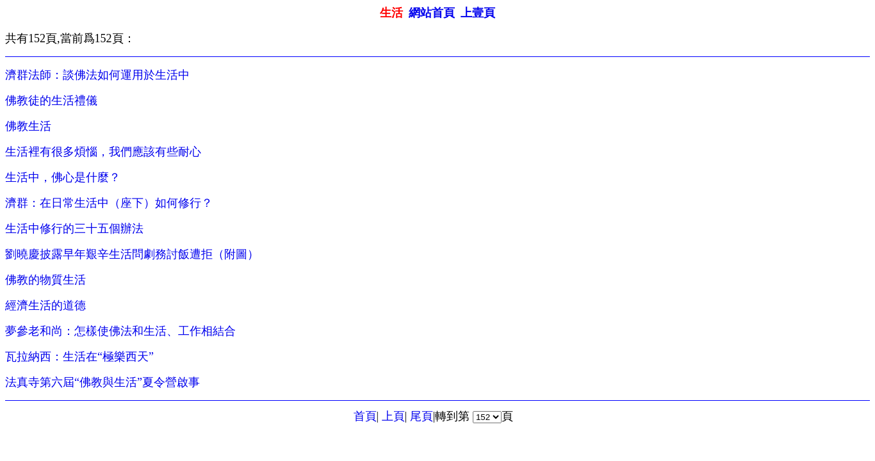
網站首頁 (432, 12)
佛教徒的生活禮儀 (51, 100)
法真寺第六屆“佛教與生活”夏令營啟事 (102, 382)
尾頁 (421, 416)
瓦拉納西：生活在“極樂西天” (79, 356)
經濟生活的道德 (45, 305)
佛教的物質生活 (45, 279)
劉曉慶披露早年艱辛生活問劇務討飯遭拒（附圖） (132, 254)
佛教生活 (28, 126)
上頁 (393, 416)
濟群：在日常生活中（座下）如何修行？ (109, 203)
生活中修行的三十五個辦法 (74, 228)
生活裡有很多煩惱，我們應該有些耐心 (103, 151)
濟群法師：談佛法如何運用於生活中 (97, 75)
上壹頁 (478, 12)
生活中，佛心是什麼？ (62, 177)
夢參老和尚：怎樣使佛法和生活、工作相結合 (120, 331)
